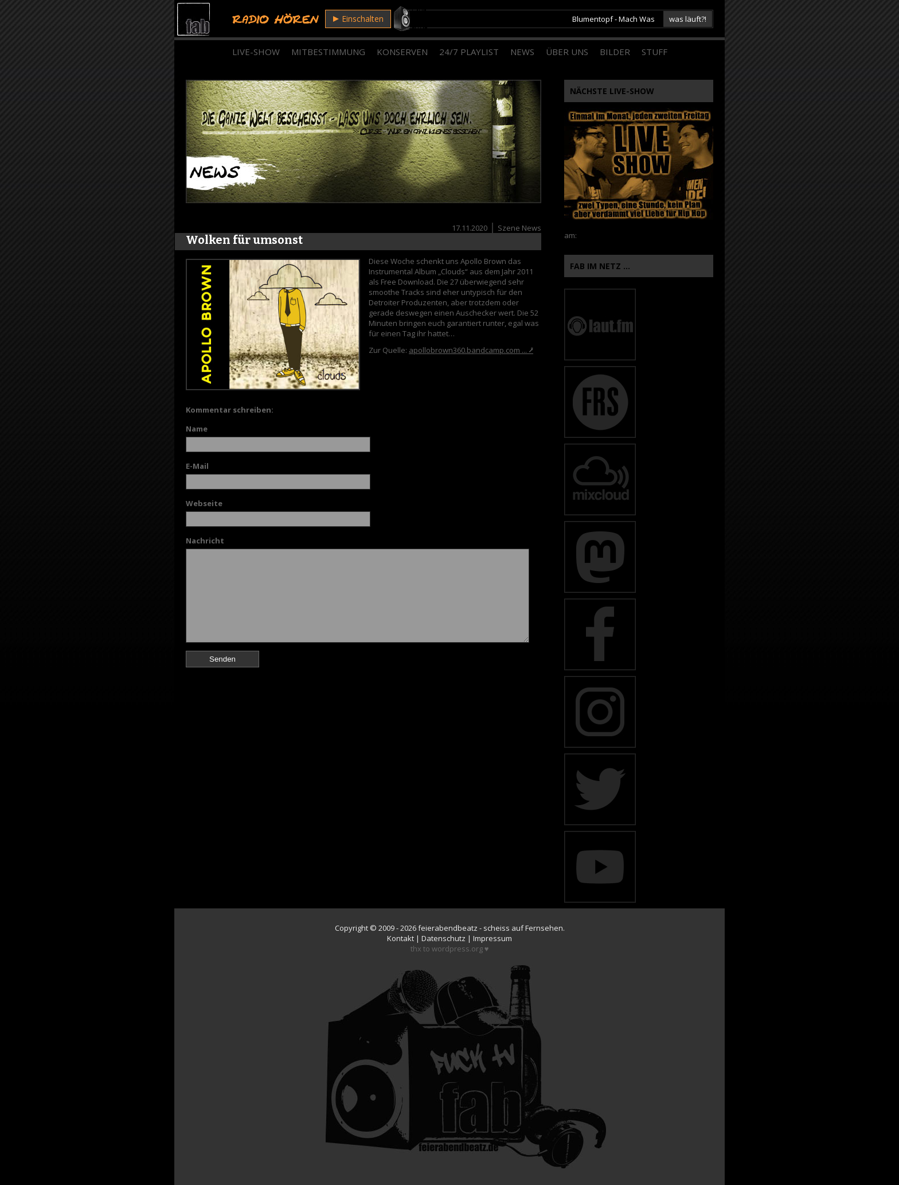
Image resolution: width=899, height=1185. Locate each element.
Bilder (615, 51)
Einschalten (358, 18)
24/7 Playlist (469, 51)
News (522, 51)
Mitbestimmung (328, 51)
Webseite (204, 503)
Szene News (519, 228)
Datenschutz (443, 938)
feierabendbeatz (448, 928)
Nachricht (205, 540)
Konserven (402, 51)
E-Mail (197, 466)
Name (197, 429)
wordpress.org (457, 948)
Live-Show (256, 51)
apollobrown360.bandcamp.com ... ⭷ (471, 350)
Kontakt (400, 938)
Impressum (492, 938)
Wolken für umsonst (244, 240)
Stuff (654, 51)
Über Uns (567, 51)
